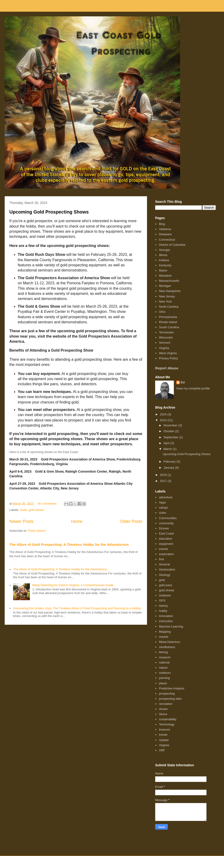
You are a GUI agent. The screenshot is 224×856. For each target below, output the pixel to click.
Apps (162, 502)
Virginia (164, 348)
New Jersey (167, 296)
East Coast (166, 533)
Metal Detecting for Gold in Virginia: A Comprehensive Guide (72, 585)
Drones (164, 528)
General (164, 564)
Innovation (166, 616)
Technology (166, 724)
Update (164, 740)
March (168, 449)
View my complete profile (193, 388)
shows (163, 709)
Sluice (163, 714)
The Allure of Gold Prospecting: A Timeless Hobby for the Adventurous (69, 544)
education (165, 538)
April (167, 443)
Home (77, 521)
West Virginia (168, 353)
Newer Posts (21, 521)
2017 (164, 481)
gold (162, 580)
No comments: (48, 503)
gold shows (36, 510)
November (171, 425)
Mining (163, 652)
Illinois (163, 255)
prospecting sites (170, 698)
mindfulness (167, 647)
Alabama (165, 229)
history (163, 605)
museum (165, 657)
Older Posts (131, 521)
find (161, 559)
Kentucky (165, 265)
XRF (162, 750)
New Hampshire (169, 291)
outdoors (165, 672)
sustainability (167, 719)
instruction (166, 621)
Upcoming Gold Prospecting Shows (49, 211)
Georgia (164, 250)
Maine (163, 270)
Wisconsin (166, 337)
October (169, 431)
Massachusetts (169, 280)
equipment (166, 544)
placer (163, 683)
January (169, 467)
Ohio (162, 312)
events (163, 549)
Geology (164, 575)
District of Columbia (172, 244)
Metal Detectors (169, 642)
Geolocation (167, 569)
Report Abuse (166, 368)
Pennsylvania (168, 317)
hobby (163, 611)
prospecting (167, 693)
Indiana (164, 260)
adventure (165, 497)
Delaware (165, 234)
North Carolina (168, 306)
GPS (162, 600)
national (164, 662)
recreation (165, 704)
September (171, 437)
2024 (164, 414)
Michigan (165, 286)
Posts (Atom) (37, 530)
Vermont (164, 342)
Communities (168, 518)
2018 (164, 475)
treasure (164, 729)
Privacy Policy (168, 358)
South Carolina (169, 327)
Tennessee (166, 332)
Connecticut (167, 239)
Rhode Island (168, 322)
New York (165, 301)
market (163, 636)
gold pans (165, 585)
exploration (166, 554)
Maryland (165, 275)
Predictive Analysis (171, 688)
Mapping (165, 631)
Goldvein (165, 595)
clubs (23, 510)
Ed (183, 382)
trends (163, 734)
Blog (162, 224)
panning (164, 678)
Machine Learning (171, 626)
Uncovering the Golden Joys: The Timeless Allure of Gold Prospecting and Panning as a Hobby (77, 608)
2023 (164, 420)
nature (163, 667)
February (170, 461)
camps (163, 507)
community (166, 523)
